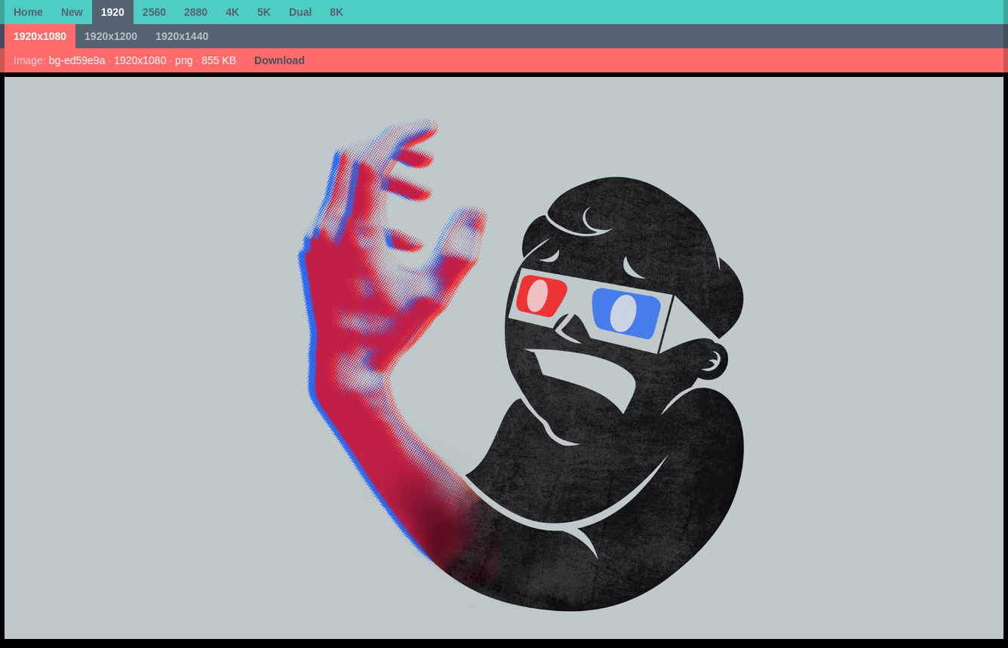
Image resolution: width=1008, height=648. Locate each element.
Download (279, 60)
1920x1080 (40, 36)
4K (232, 12)
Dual (300, 12)
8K (336, 12)
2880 (195, 12)
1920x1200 (111, 36)
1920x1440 (181, 36)
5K (264, 12)
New (72, 12)
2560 (154, 12)
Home (28, 12)
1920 (112, 12)
